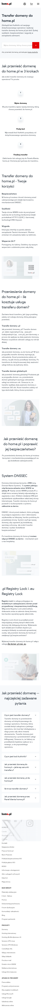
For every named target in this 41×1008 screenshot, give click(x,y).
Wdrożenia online (8, 1005)
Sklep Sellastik (6, 957)
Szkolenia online (7, 1002)
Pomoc (4, 900)
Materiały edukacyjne (9, 892)
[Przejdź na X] (3, 821)
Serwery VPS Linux (8, 941)
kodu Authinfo (33, 52)
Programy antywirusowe (10, 986)
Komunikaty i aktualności (10, 911)
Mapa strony (6, 882)
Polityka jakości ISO (8, 863)
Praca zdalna (6, 982)
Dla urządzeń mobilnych (10, 990)
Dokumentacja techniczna (11, 904)
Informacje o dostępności (11, 870)
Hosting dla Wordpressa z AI (11, 937)
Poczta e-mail (6, 960)
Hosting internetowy (9, 933)
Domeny (5, 930)
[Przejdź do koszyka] (31, 4)
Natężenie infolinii (8, 847)
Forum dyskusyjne (8, 908)
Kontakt (4, 843)
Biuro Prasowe (7, 855)
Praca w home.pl (7, 851)
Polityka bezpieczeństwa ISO (12, 859)
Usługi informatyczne (9, 972)
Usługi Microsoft (7, 994)
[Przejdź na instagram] (27, 821)
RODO (4, 866)
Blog (3, 915)
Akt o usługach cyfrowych (11, 874)
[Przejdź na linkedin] (9, 821)
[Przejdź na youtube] (15, 821)
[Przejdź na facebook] (21, 821)
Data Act (5, 878)
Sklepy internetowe (8, 953)
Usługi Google (7, 998)
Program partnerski (8, 919)
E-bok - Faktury (7, 896)
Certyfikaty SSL (7, 949)
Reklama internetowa (9, 968)
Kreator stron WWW (9, 964)
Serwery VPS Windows (10, 945)
